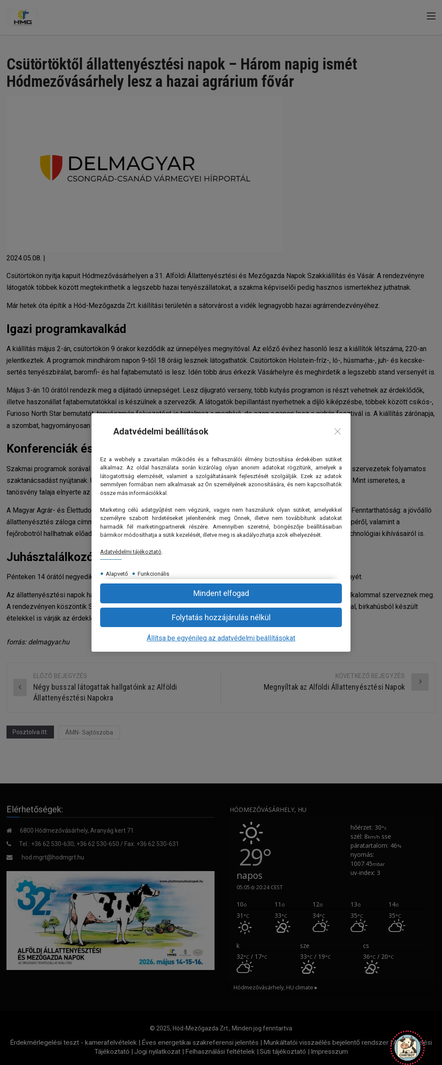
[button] (221, 617)
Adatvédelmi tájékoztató (130, 551)
